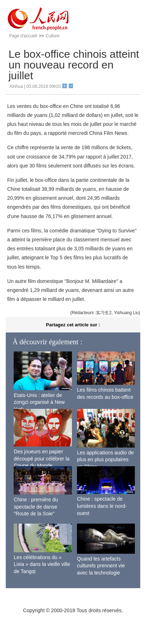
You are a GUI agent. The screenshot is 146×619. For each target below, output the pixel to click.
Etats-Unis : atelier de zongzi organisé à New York (39, 402)
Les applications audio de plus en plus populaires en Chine (105, 459)
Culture (53, 35)
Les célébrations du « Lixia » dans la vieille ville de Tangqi (42, 564)
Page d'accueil (23, 35)
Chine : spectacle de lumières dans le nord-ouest (102, 506)
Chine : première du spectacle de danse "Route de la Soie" (36, 506)
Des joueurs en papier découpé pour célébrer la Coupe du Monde (41, 458)
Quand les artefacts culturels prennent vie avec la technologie (101, 566)
